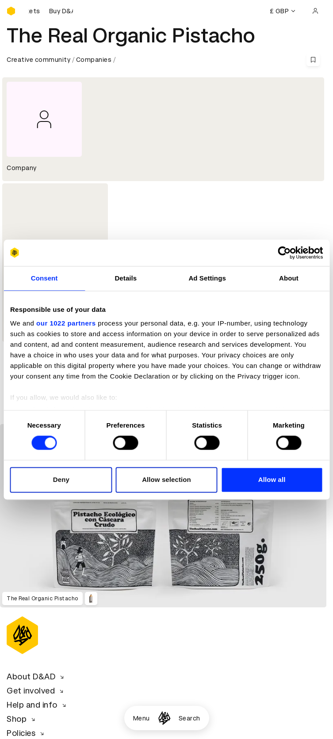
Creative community (38, 59)
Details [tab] (126, 278)
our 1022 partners (66, 323)
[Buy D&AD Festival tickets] (51, 11)
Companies (94, 59)
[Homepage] (164, 718)
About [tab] (289, 278)
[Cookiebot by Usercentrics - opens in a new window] (284, 252)
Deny (61, 479)
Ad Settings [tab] (207, 278)
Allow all (272, 479)
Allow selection (166, 479)
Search (189, 718)
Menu (141, 718)
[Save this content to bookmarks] (313, 59)
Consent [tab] (44, 278)
